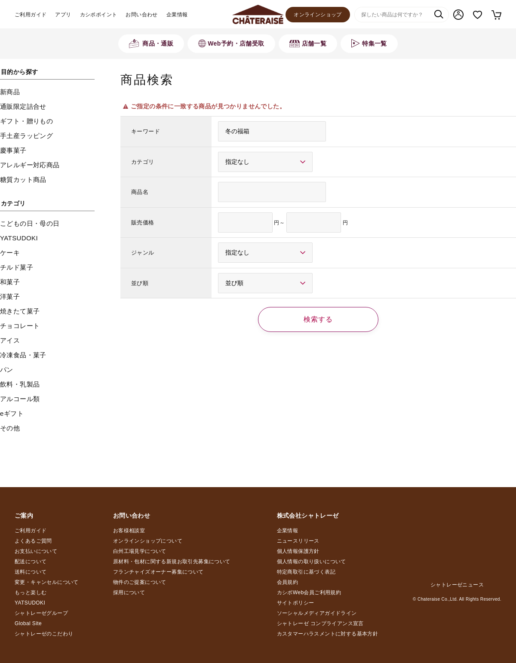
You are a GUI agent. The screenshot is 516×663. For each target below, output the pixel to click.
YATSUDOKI (30, 603)
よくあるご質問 (33, 541)
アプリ (63, 15)
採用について (129, 592)
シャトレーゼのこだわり (44, 634)
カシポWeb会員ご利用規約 (309, 592)
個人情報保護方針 (298, 551)
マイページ (458, 14)
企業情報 (177, 15)
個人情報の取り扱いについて (311, 562)
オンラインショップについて (147, 541)
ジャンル (142, 252)
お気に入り (477, 15)
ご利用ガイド (30, 15)
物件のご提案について (139, 582)
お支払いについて (36, 551)
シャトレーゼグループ (41, 613)
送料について (30, 572)
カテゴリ (142, 162)
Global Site (28, 623)
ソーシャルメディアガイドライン (317, 613)
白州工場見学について (139, 551)
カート (496, 14)
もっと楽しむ (30, 592)
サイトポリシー (295, 603)
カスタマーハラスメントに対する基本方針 (327, 634)
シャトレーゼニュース (457, 585)
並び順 (139, 283)
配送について (30, 562)
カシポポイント (98, 15)
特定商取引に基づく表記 (306, 572)
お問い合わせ (141, 15)
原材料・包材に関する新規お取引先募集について (171, 562)
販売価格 (142, 222)
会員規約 (287, 582)
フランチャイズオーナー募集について (158, 572)
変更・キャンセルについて (47, 582)
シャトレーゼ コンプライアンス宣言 (320, 623)
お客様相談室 (129, 531)
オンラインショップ (318, 15)
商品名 (139, 192)
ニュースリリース (298, 541)
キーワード (145, 131)
